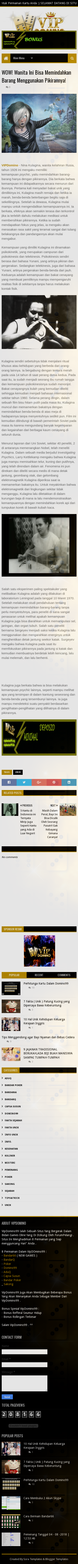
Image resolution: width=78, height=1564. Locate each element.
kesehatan (11, 1149)
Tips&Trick (12, 1198)
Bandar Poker (13, 1085)
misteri (10, 1162)
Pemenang (11, 1170)
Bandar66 (11, 1092)
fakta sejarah (13, 1120)
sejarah (9, 1191)
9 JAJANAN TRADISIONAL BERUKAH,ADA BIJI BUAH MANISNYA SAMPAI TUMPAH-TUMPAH (48, 1053)
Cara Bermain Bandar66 (39, 1516)
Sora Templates (33, 1559)
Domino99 (11, 1113)
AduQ (8, 1078)
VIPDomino (10, 165)
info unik (11, 1134)
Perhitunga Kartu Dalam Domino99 (46, 983)
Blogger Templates (56, 1559)
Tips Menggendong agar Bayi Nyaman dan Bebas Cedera (38, 1037)
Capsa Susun (13, 1106)
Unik (18, 772)
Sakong (10, 1184)
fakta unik (12, 1127)
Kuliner (10, 1155)
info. (8, 1141)
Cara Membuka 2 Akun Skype (42, 1498)
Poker (8, 1177)
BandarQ (10, 1099)
